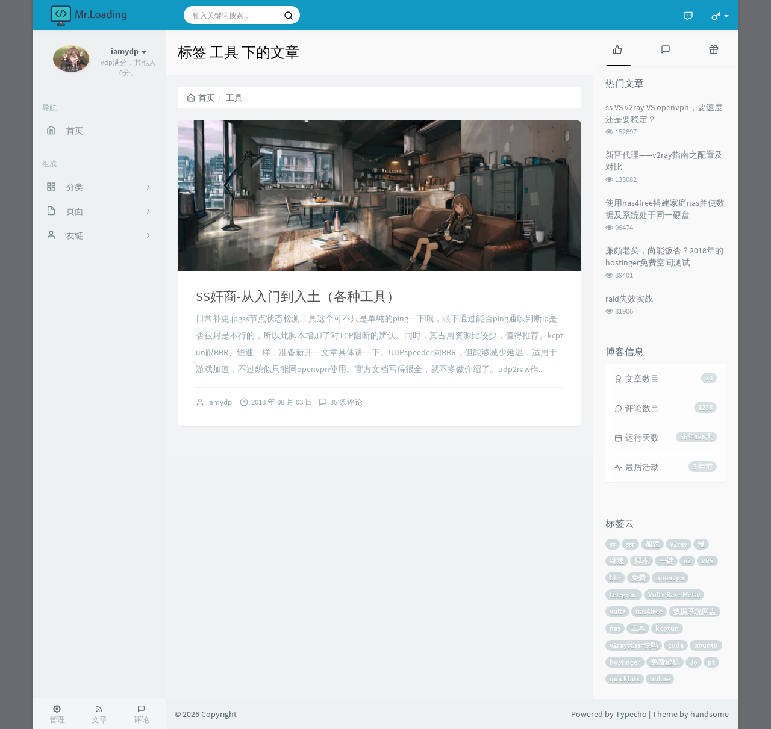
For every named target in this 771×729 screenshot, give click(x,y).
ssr (630, 543)
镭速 (617, 560)
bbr (615, 577)
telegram (624, 594)
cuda (676, 645)
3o (694, 661)
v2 (687, 560)
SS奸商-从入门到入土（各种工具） (298, 296)
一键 (666, 560)
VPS (707, 560)
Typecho (631, 714)
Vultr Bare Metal (674, 594)
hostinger (625, 661)
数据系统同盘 (694, 611)
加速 (652, 543)
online (660, 678)
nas (615, 628)
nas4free (649, 611)
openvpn (670, 577)
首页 (201, 97)
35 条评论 (346, 402)
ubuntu (706, 645)
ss (613, 543)
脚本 (641, 560)
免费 (638, 577)
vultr (617, 611)
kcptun (667, 628)
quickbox (625, 678)
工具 (638, 628)
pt (711, 661)
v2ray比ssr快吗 (634, 645)
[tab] (617, 48)
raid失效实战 (629, 298)
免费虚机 (665, 661)
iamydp (219, 402)
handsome (709, 714)
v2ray (678, 543)
